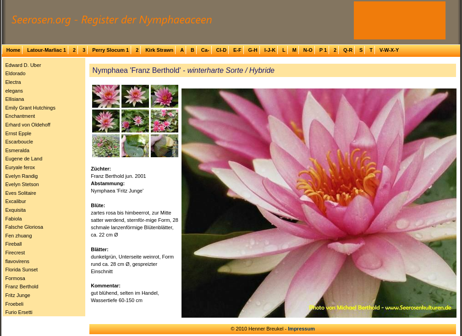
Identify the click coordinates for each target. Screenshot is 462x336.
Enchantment (20, 116)
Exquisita (16, 210)
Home (13, 50)
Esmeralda (18, 150)
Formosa (15, 278)
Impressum (301, 328)
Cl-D (221, 50)
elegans (14, 91)
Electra (13, 82)
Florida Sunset (22, 269)
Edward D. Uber (23, 65)
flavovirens (18, 261)
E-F (237, 50)
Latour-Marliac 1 (46, 50)
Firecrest (15, 252)
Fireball (14, 244)
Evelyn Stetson (22, 184)
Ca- (205, 50)
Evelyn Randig (22, 176)
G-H (253, 50)
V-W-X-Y (389, 50)
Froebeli (15, 304)
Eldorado (16, 73)
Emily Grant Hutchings (30, 107)
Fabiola (14, 218)
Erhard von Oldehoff (28, 124)
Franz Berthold (22, 286)
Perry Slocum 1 (110, 50)
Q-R (347, 50)
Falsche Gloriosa (25, 227)
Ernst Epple (19, 133)
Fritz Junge (18, 295)
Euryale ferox (20, 167)
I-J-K (269, 50)
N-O (308, 50)
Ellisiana (15, 99)
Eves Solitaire (21, 193)
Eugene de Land (24, 158)
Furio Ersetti (19, 312)
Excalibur (16, 201)
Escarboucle (19, 141)
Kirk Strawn (159, 50)
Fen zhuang (19, 235)
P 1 (323, 50)
